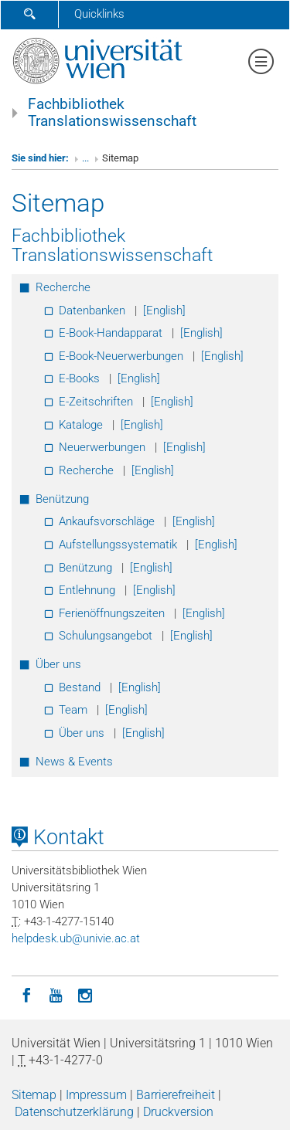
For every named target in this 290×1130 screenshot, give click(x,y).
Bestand (80, 687)
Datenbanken (92, 310)
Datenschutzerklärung (74, 1112)
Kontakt (58, 837)
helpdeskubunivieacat (76, 938)
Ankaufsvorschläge (107, 521)
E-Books (79, 378)
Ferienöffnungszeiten (112, 613)
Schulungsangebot (105, 636)
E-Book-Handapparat (110, 333)
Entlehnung (87, 590)
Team (73, 710)
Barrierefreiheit (175, 1095)
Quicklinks (99, 14)
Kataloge (81, 425)
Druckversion (178, 1112)
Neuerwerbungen (102, 447)
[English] (164, 310)
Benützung (62, 499)
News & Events (74, 762)
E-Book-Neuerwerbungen (121, 356)
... (85, 158)
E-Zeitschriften (96, 402)
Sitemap (34, 1095)
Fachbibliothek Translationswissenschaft (112, 113)
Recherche (63, 287)
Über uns (58, 664)
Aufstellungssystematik (118, 544)
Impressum (96, 1095)
